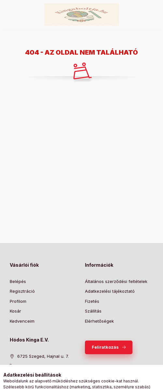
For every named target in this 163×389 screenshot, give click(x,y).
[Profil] (87, 380)
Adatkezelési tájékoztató (110, 291)
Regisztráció (22, 291)
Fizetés (92, 301)
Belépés (18, 281)
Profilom (18, 301)
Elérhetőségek (99, 321)
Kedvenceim (22, 321)
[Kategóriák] (54, 380)
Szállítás (93, 311)
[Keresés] (71, 380)
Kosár (15, 311)
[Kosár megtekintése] (108, 380)
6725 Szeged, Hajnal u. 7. (43, 356)
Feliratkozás (105, 347)
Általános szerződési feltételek (116, 281)
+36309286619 (32, 366)
